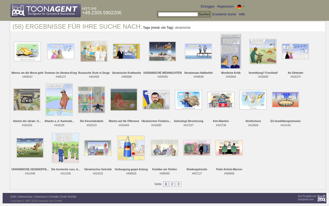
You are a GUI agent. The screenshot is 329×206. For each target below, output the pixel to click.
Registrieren (225, 6)
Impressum (41, 196)
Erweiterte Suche (224, 14)
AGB (13, 196)
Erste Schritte (68, 196)
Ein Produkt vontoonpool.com (307, 198)
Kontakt (54, 196)
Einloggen (208, 6)
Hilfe (242, 14)
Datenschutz (25, 196)
